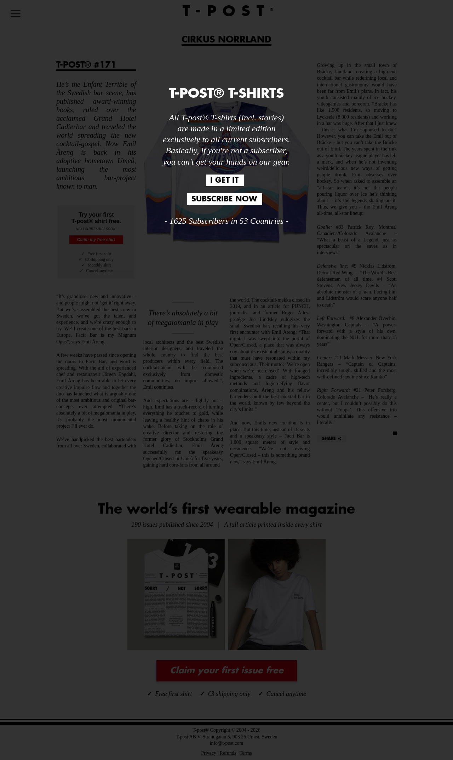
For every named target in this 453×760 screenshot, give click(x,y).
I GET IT (224, 180)
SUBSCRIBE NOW (224, 199)
